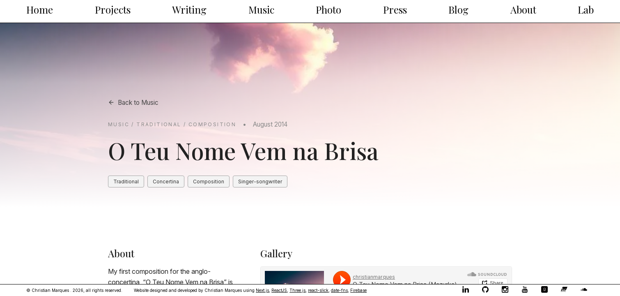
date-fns (339, 290)
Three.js (297, 290)
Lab (586, 9)
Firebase (358, 290)
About (523, 9)
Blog (458, 9)
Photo (328, 9)
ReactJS (279, 290)
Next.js (262, 290)
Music (261, 9)
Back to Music (133, 102)
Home (39, 9)
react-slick (318, 290)
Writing (189, 9)
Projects (113, 9)
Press (395, 9)
